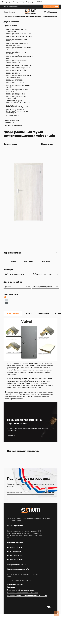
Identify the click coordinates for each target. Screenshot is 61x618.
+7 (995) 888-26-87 (15, 559)
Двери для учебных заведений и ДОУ (19, 57)
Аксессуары (43, 313)
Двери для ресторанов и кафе (19, 36)
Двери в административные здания (18, 86)
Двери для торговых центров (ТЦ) (18, 48)
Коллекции (9, 123)
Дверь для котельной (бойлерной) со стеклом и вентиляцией (17, 111)
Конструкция (13, 313)
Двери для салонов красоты (18, 68)
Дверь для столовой (14, 80)
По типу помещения (13, 125)
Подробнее (12, 435)
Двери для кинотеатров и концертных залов (17, 44)
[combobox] (16, 274)
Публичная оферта (15, 584)
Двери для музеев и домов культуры (17, 90)
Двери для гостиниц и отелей (18, 34)
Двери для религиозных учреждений (16, 97)
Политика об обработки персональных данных (27, 596)
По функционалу (12, 120)
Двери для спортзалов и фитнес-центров (16, 61)
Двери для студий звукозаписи (19, 65)
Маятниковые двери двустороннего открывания (18, 101)
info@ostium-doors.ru (10, 6)
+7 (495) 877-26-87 (15, 547)
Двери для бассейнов (15, 83)
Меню (6, 12)
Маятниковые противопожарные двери (17, 106)
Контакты (53, 12)
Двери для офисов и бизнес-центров (18, 53)
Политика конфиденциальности (20, 590)
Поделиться (48, 144)
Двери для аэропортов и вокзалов (16, 40)
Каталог (12, 12)
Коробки (28, 313)
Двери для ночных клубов (16, 70)
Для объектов (11, 26)
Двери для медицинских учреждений (16, 30)
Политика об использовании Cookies (22, 593)
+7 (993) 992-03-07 (15, 555)
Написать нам (10, 144)
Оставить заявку (51, 6)
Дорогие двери (12, 115)
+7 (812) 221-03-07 (15, 551)
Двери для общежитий (15, 94)
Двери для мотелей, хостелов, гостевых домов (19, 76)
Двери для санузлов (14, 73)
